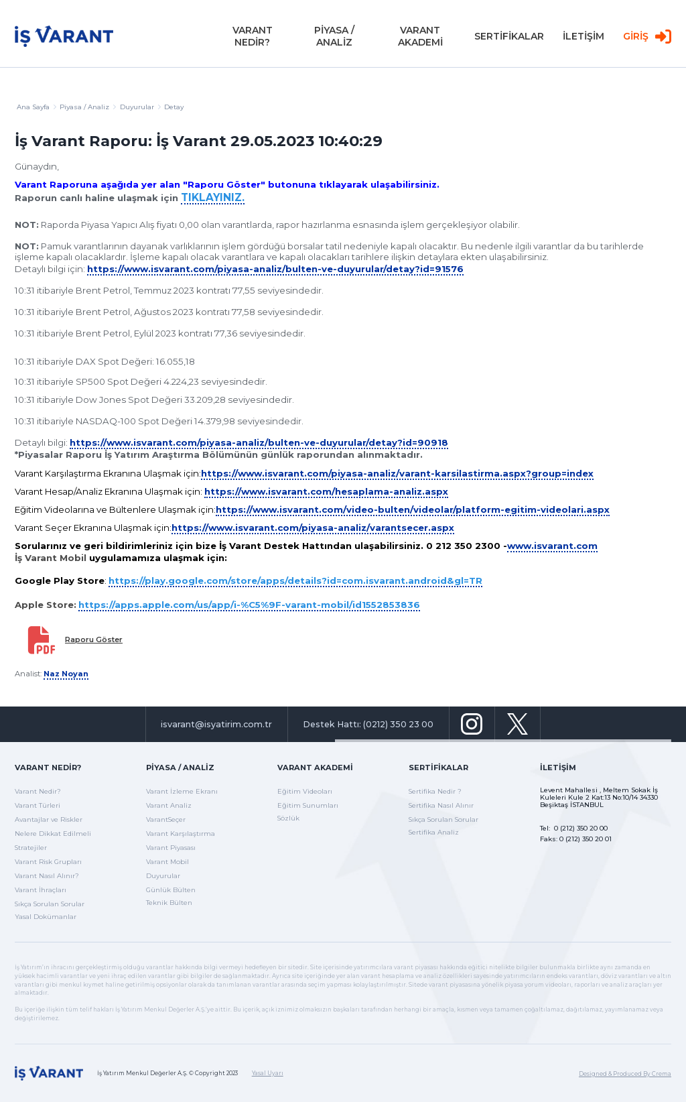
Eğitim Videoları (304, 791)
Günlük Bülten (171, 890)
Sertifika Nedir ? (435, 791)
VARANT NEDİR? (252, 40)
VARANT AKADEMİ (420, 40)
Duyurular (163, 875)
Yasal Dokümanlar (45, 916)
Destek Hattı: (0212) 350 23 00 (368, 724)
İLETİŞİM (583, 40)
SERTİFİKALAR (509, 40)
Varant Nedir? (48, 767)
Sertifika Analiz (434, 832)
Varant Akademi (315, 767)
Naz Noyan (66, 673)
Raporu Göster (94, 639)
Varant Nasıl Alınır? (47, 875)
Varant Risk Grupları (48, 861)
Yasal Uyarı (267, 1073)
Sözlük (288, 818)
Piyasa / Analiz (88, 107)
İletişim (558, 767)
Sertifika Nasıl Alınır (441, 805)
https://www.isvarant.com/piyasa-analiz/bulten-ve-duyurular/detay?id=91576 (275, 268)
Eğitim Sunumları (307, 805)
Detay (174, 107)
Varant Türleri (37, 805)
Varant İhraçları (40, 890)
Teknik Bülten (169, 902)
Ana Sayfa (36, 107)
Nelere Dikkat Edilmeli (53, 833)
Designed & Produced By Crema (625, 1073)
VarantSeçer (166, 819)
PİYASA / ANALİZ (334, 40)
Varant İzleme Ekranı (182, 791)
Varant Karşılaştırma (180, 833)
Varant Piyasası (171, 847)
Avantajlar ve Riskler (48, 819)
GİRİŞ (647, 41)
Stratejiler (31, 847)
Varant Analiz (169, 805)
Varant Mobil (167, 861)
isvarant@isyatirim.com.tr (216, 724)
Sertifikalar (438, 767)
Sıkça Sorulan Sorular (49, 904)
